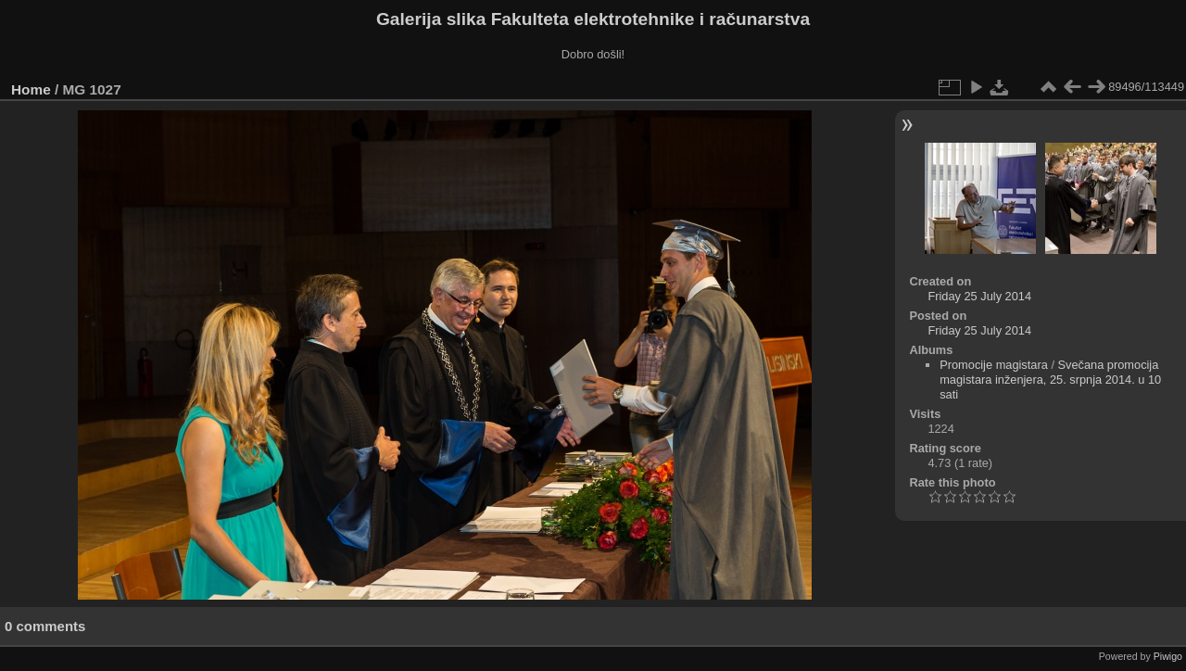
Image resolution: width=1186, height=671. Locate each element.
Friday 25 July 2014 (979, 296)
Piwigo (1168, 656)
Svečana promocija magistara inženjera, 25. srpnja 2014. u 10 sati (1050, 379)
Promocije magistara (994, 365)
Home (31, 89)
